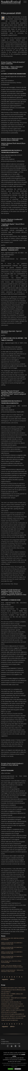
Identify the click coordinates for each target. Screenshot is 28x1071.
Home (3, 1039)
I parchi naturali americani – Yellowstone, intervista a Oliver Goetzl (12, 970)
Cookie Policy (5, 1041)
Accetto (10, 1069)
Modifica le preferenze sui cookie (10, 1043)
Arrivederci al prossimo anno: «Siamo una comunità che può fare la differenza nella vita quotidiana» (13, 990)
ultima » (12, 979)
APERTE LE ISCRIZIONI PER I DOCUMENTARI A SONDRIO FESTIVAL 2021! (11, 943)
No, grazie (17, 1069)
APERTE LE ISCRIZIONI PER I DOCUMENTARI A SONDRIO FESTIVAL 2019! (11, 948)
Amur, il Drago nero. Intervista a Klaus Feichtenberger (11, 961)
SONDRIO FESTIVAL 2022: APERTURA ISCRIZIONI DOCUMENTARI (12, 938)
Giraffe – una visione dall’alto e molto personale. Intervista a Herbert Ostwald (12, 966)
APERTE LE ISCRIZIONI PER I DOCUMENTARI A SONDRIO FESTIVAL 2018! (11, 952)
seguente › (5, 979)
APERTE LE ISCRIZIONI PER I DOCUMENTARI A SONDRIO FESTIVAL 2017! (11, 957)
